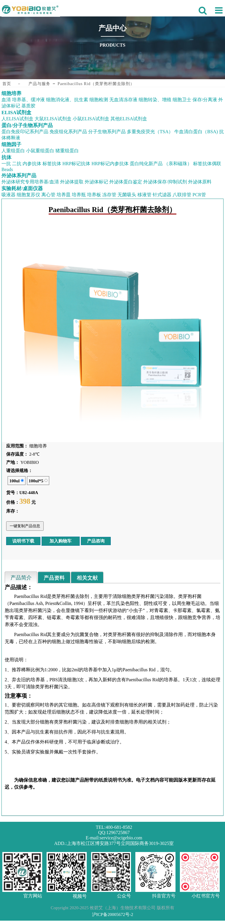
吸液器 (8, 194)
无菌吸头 (126, 194)
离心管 (48, 194)
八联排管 (182, 194)
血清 (6, 99)
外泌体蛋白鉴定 (125, 181)
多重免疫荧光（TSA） (150, 131)
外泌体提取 (71, 181)
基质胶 (28, 105)
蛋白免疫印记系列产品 (24, 131)
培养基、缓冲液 (28, 99)
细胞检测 (98, 99)
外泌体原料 (200, 181)
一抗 (6, 163)
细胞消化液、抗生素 (67, 99)
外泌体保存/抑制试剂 (165, 181)
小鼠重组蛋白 (40, 150)
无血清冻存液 (123, 99)
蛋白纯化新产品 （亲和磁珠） (161, 163)
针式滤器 (162, 194)
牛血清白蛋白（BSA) (196, 131)
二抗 (16, 163)
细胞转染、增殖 (155, 99)
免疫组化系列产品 (68, 131)
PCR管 (199, 194)
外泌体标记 (96, 181)
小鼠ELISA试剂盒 (91, 118)
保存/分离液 (204, 99)
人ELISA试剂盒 (17, 118)
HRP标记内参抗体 (110, 163)
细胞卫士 (182, 99)
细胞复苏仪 (28, 194)
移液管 (144, 194)
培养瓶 (79, 194)
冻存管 (109, 194)
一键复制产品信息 (25, 526)
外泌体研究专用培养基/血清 (30, 181)
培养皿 (64, 194)
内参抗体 (32, 163)
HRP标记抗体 (76, 163)
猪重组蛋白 (67, 150)
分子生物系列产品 (107, 131)
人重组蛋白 (13, 150)
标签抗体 (51, 163)
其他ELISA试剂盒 (128, 118)
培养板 (94, 194)
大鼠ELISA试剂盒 (53, 118)
